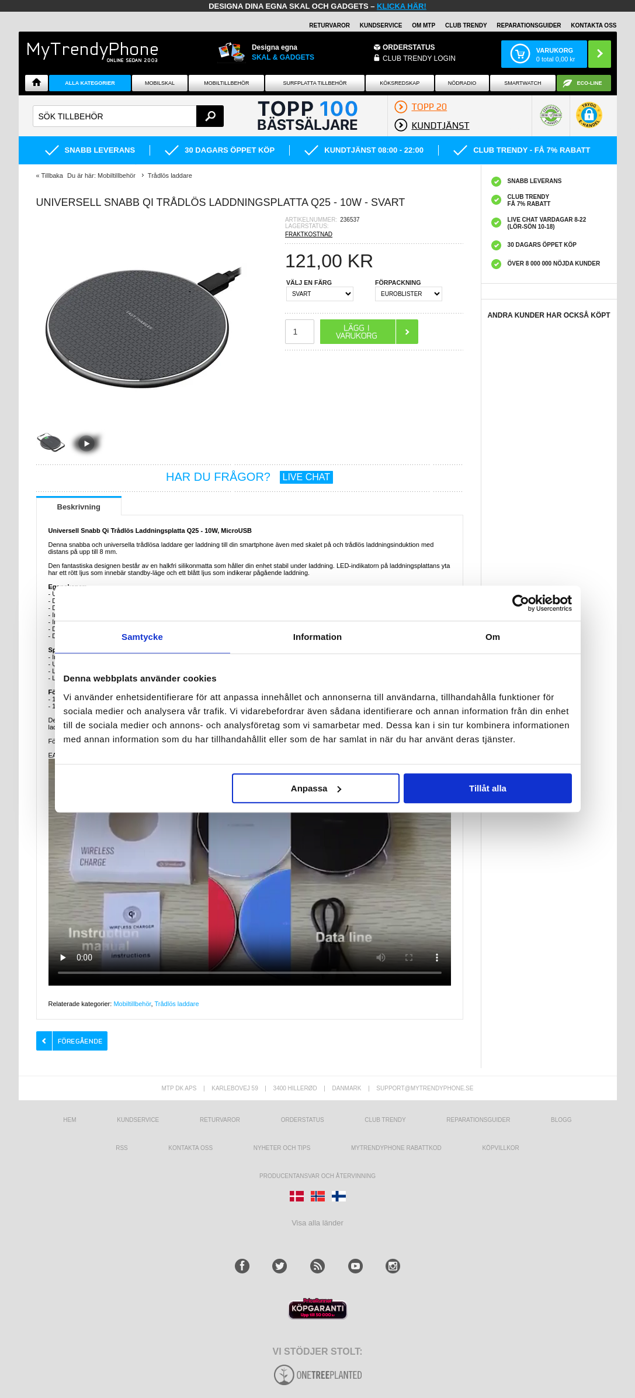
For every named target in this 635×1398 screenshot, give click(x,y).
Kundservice (138, 1120)
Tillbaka (52, 175)
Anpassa (316, 788)
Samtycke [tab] (142, 637)
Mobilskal (160, 83)
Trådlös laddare (177, 1003)
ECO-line (589, 83)
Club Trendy (466, 25)
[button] (589, 120)
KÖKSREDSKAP (399, 83)
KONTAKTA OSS (593, 25)
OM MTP (423, 25)
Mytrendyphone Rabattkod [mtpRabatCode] (396, 1148)
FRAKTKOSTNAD (308, 234)
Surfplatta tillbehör (315, 83)
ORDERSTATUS (409, 47)
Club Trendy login (419, 58)
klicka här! (401, 6)
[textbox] (128, 116)
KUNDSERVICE (381, 25)
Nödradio (462, 83)
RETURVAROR (329, 25)
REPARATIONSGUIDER (529, 25)
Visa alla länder (317, 1223)
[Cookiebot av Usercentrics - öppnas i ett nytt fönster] (521, 603)
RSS (122, 1148)
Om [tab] (492, 637)
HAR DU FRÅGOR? (249, 476)
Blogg (561, 1120)
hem (69, 1120)
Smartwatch (522, 83)
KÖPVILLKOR (500, 1148)
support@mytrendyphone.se (424, 1088)
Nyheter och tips (282, 1148)
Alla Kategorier (90, 83)
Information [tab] (317, 637)
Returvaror (220, 1120)
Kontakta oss (190, 1148)
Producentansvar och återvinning (317, 1176)
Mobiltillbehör (226, 83)
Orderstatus (302, 1120)
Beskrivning (78, 506)
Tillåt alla (487, 788)
